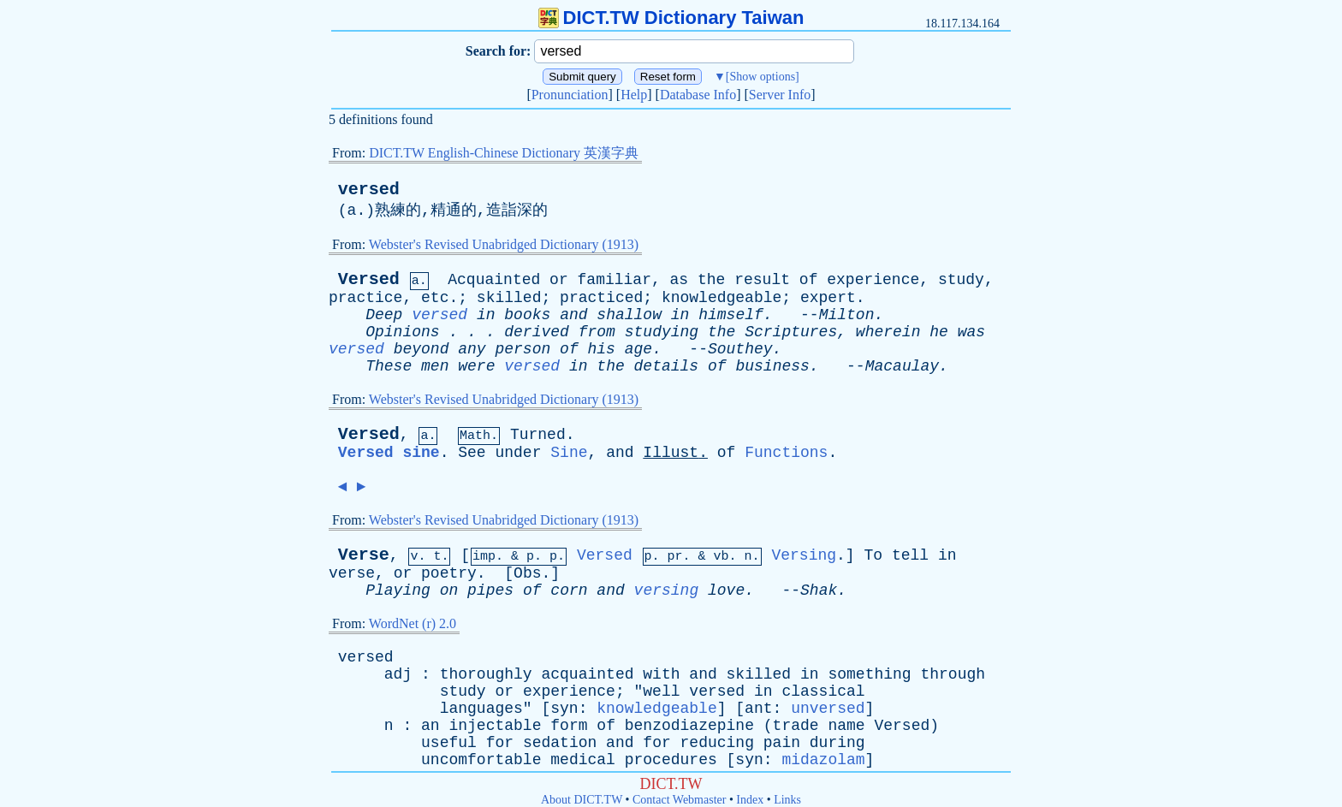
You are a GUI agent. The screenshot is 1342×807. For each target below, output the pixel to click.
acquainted (587, 674)
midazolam (822, 759)
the (711, 279)
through (952, 674)
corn (568, 590)
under (518, 452)
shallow (629, 314)
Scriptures (791, 332)
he (938, 332)
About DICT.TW (581, 799)
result (762, 279)
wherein (888, 332)
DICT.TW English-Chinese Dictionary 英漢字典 (503, 152)
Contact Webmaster (679, 799)
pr (675, 556)
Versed (369, 279)
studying (661, 332)
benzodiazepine (689, 725)
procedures (671, 759)
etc (434, 297)
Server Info (780, 94)
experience (873, 279)
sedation (560, 742)
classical (822, 691)
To (873, 555)
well (661, 691)
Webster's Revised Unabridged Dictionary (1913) (503, 244)
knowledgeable (721, 297)
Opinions (402, 332)
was (971, 332)
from (597, 332)
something (869, 674)
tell (910, 555)
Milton (847, 314)
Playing (398, 590)
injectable (494, 725)
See (471, 452)
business (772, 366)
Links (787, 799)
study (961, 279)
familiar (614, 279)
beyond (421, 349)
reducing (717, 742)
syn (564, 708)
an (430, 725)
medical (582, 759)
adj (398, 674)
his (601, 349)
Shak (818, 590)
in (486, 314)
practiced (601, 297)
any (471, 349)
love (726, 590)
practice (365, 297)
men (434, 366)
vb (721, 556)
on (449, 590)
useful (449, 742)
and (573, 314)
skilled (509, 297)
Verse (363, 555)
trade (796, 725)
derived (536, 332)
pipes (490, 590)
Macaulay (902, 366)
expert (828, 297)
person (522, 349)
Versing (803, 555)
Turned (538, 434)
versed (369, 189)
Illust (670, 452)
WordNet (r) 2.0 (412, 623)
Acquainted (494, 279)
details (666, 366)
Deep (383, 314)
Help (634, 94)
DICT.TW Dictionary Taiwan (671, 17)
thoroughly (486, 674)
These (388, 366)
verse (352, 573)
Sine (568, 452)
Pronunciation (570, 94)
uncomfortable (481, 759)
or (558, 279)
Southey (740, 349)
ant (758, 708)
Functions (786, 452)
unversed (827, 708)
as (679, 279)
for (500, 742)
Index (749, 799)
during (837, 742)
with (661, 674)
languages (481, 708)
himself (730, 314)
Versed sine (389, 452)
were (476, 366)
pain (781, 742)
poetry (449, 573)
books (527, 314)
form (568, 725)
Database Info (698, 94)
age (638, 349)
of (808, 279)
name (846, 725)
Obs (527, 573)
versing (666, 590)
